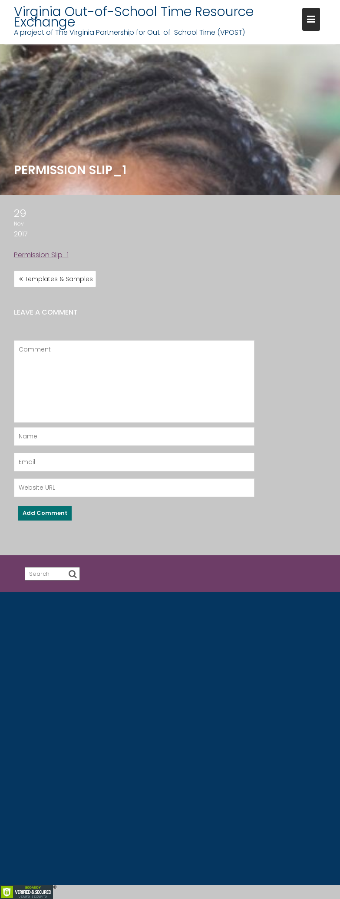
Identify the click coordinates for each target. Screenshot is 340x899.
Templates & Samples (59, 279)
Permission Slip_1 (41, 255)
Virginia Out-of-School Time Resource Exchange (134, 17)
